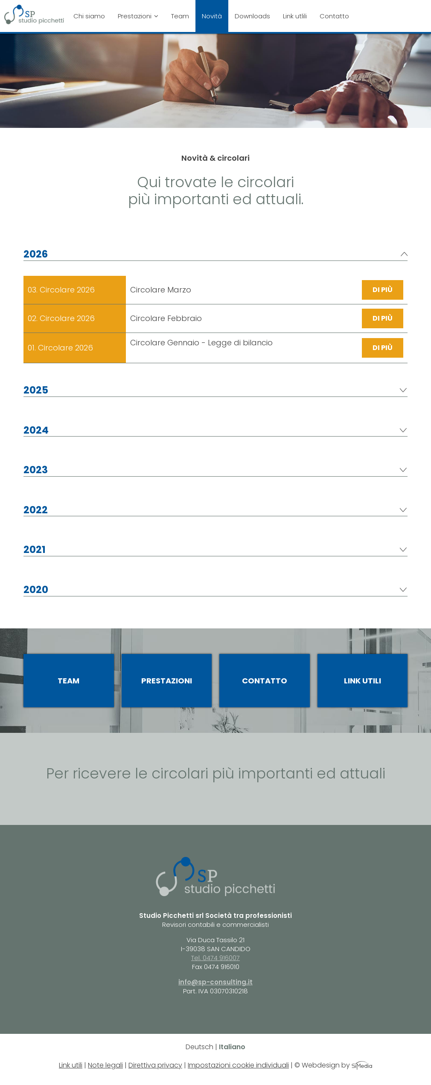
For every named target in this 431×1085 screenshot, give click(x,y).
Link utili (362, 680)
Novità (212, 16)
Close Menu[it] (359, 6)
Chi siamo (89, 16)
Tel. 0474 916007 (215, 957)
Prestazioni (138, 16)
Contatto (334, 16)
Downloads (252, 16)
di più (383, 290)
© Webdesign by (333, 1065)
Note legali (105, 1065)
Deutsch (199, 1047)
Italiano (232, 1047)
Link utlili (295, 16)
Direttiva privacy (155, 1065)
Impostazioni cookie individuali (238, 1065)
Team (180, 16)
